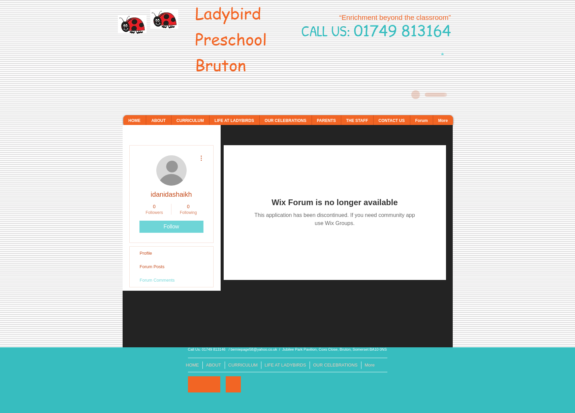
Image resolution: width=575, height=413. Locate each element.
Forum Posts (152, 266)
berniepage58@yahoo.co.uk (254, 349)
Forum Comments (157, 280)
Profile (146, 253)
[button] (442, 53)
